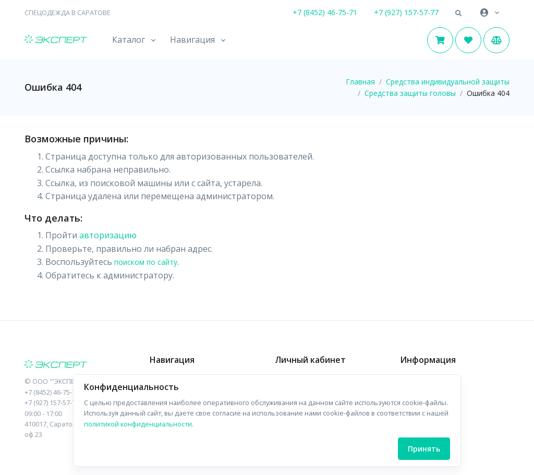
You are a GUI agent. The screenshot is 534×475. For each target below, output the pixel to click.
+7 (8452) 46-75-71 (325, 12)
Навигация (192, 39)
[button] (458, 13)
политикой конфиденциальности (138, 424)
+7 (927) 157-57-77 (406, 12)
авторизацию (108, 235)
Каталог (128, 39)
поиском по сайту (145, 262)
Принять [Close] (424, 449)
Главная (360, 82)
